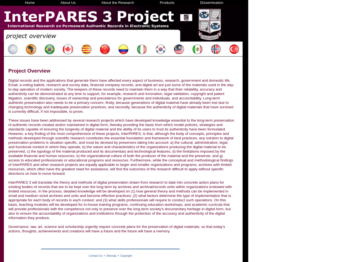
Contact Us (95, 255)
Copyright (126, 255)
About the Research (118, 3)
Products (167, 3)
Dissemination (211, 3)
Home (30, 3)
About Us (68, 3)
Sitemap (111, 255)
